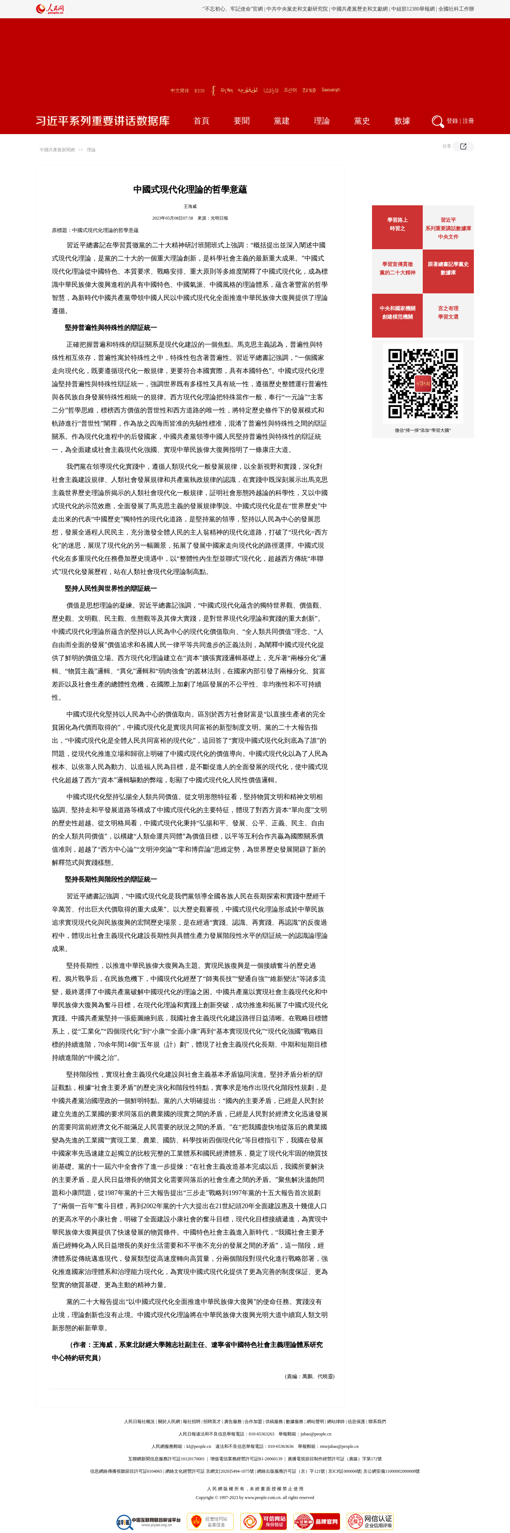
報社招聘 (191, 1421)
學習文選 (448, 317)
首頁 (201, 120)
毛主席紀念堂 (390, 9)
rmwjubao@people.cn (339, 1446)
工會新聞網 (334, 9)
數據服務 (294, 1421)
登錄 (452, 121)
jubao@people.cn (315, 1434)
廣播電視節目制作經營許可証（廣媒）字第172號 (335, 1458)
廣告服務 (233, 1421)
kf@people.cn (199, 1446)
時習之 (397, 228)
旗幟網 (271, 9)
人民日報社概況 (139, 1421)
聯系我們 (377, 1421)
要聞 (242, 120)
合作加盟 (253, 1421)
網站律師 (336, 1421)
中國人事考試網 (300, 9)
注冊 (468, 121)
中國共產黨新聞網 (57, 149)
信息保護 (356, 1421)
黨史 (362, 120)
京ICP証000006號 (344, 1471)
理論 (322, 120)
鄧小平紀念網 (459, 9)
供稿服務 (274, 1421)
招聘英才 (212, 1421)
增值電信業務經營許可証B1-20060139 (246, 1458)
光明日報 (219, 218)
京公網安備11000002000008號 (391, 1471)
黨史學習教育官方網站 (235, 9)
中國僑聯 (361, 9)
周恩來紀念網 (424, 9)
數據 (402, 120)
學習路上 (397, 220)
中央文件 (448, 237)
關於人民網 (169, 1421)
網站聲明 (315, 1421)
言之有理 (448, 308)
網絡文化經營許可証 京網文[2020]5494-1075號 (209, 1471)
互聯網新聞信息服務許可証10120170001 (166, 1458)
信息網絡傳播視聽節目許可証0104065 (126, 1471)
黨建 (282, 120)
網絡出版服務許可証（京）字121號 (291, 1471)
